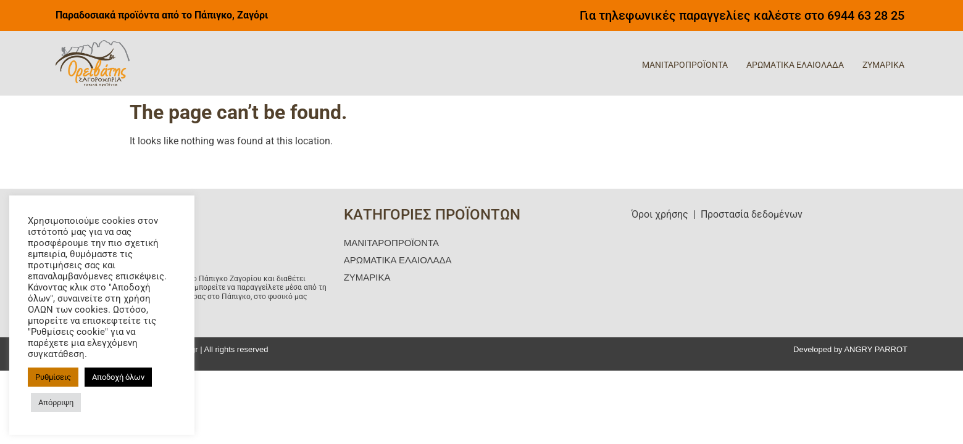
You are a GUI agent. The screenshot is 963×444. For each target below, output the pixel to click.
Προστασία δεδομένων (751, 214)
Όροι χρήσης (660, 214)
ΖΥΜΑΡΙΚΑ (883, 65)
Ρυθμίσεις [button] (53, 377)
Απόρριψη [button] (55, 402)
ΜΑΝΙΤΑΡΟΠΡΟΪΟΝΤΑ (685, 65)
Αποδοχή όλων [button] (118, 377)
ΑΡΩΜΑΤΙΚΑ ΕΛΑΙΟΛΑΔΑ (795, 65)
